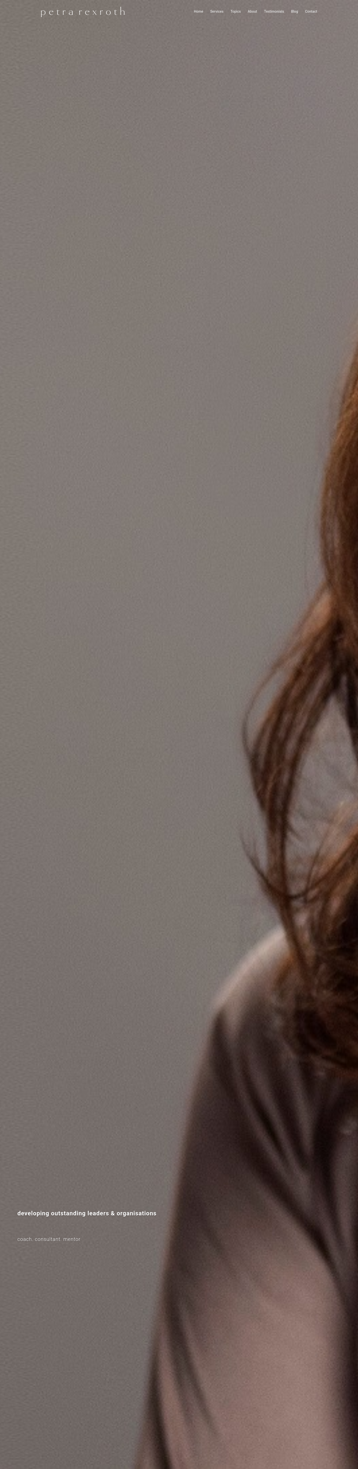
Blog (294, 11)
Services (217, 11)
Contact (311, 11)
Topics (235, 11)
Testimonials (274, 11)
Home (198, 11)
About (252, 11)
